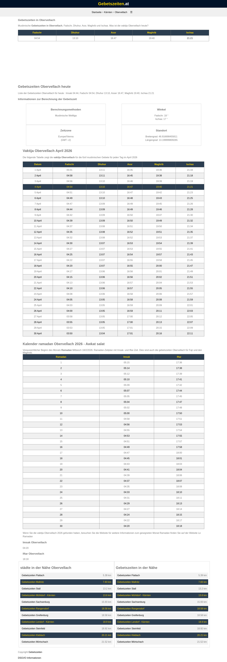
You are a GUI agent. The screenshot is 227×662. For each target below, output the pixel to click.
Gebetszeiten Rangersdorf (35, 608)
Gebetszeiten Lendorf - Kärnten (38, 622)
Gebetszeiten (111, 3)
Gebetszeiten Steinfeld (33, 628)
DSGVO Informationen (29, 658)
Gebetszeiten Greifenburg (35, 615)
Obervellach (121, 12)
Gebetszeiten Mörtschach (35, 642)
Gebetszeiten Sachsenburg (36, 602)
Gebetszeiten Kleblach (33, 635)
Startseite (96, 12)
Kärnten (108, 12)
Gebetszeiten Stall (31, 588)
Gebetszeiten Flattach (33, 575)
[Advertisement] (113, 61)
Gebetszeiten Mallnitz (33, 582)
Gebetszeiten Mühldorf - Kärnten (38, 595)
